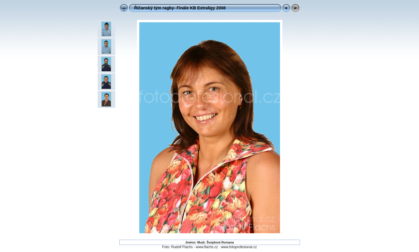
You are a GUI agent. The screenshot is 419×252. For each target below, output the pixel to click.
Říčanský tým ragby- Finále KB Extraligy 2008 (180, 8)
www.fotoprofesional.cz (239, 247)
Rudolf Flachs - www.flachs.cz (194, 247)
